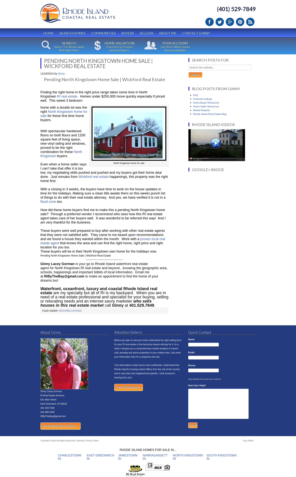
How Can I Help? (198, 385)
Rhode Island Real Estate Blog (210, 114)
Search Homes (72, 33)
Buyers (127, 33)
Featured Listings (70, 311)
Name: (192, 339)
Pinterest (240, 22)
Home (48, 33)
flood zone (48, 202)
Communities (103, 33)
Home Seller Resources (206, 106)
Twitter (220, 22)
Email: (192, 352)
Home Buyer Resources (206, 102)
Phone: (192, 365)
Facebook (209, 22)
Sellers (146, 33)
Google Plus (230, 22)
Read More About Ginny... (60, 426)
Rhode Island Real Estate (85, 15)
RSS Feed (250, 22)
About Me (168, 33)
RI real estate (67, 96)
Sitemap (80, 440)
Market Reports (201, 110)
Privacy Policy (92, 440)
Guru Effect (248, 440)
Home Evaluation (128, 387)
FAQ (195, 95)
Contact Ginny (196, 33)
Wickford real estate (94, 177)
